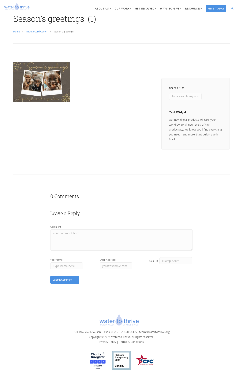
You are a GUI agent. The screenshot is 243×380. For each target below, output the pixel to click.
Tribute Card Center (36, 31)
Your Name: (56, 261)
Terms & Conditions (131, 344)
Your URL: (154, 261)
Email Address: (108, 261)
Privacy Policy (107, 344)
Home (16, 31)
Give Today (216, 8)
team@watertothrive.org (154, 334)
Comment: (56, 227)
